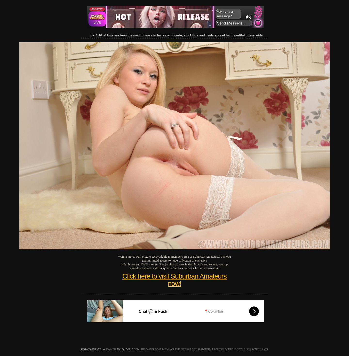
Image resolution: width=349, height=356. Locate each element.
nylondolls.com (128, 349)
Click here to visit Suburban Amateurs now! (174, 279)
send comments (90, 349)
